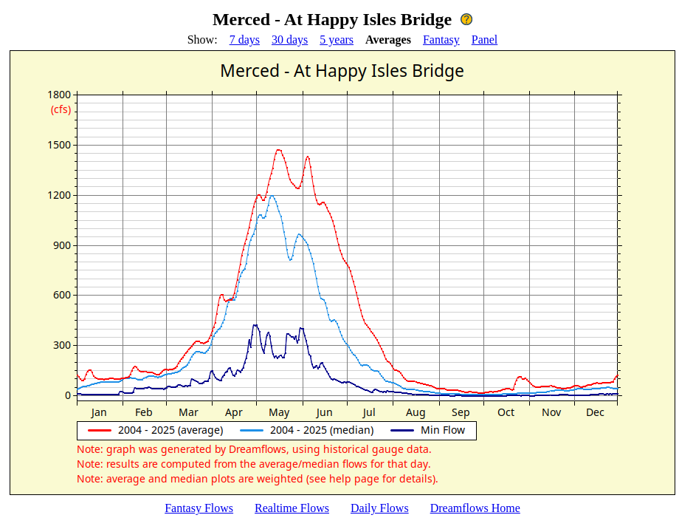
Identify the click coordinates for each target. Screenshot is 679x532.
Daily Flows (380, 508)
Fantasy (441, 39)
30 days (290, 39)
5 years (337, 39)
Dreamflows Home (475, 508)
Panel (485, 39)
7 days (245, 39)
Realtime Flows (292, 508)
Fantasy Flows (199, 508)
